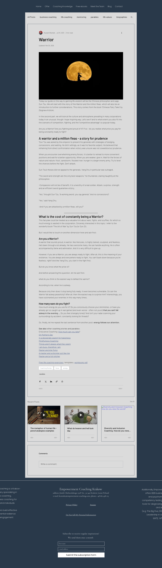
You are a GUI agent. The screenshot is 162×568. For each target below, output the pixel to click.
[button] (47, 6)
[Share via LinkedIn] (51, 381)
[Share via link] (57, 381)
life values (107, 17)
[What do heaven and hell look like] (81, 415)
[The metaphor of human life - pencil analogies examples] (44, 415)
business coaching (48, 17)
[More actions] (121, 32)
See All (132, 401)
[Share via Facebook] (40, 381)
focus (57, 368)
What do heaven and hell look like (80, 429)
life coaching (66, 17)
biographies (121, 17)
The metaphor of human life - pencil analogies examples (43, 429)
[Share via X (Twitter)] (45, 381)
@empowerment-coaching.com (77, 496)
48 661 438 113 (103, 496)
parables (94, 17)
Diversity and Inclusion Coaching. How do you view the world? (116, 429)
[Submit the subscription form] (81, 555)
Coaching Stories (46, 368)
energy (65, 368)
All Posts (31, 17)
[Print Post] (62, 381)
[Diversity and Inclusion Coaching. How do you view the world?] (118, 415)
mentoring (81, 17)
